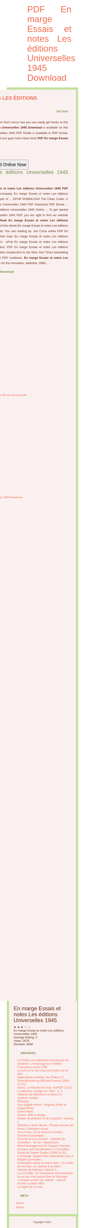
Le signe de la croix (30, 1187)
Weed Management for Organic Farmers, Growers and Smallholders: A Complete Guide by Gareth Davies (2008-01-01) (44, 1149)
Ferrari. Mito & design (31, 1115)
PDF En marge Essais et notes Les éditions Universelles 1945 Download (51, 43)
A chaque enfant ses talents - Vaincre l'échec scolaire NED (41, 1181)
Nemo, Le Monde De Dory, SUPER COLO (45, 1087)
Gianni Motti (25, 1111)
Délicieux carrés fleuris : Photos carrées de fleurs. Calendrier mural (45, 1126)
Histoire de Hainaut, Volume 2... (38, 1169)
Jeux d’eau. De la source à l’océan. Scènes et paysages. (40, 1133)
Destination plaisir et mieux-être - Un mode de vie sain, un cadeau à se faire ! (45, 1164)
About (20, 1207)
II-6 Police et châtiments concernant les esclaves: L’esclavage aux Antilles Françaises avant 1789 (43, 1063)
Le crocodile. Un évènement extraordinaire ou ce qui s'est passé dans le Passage (45, 1174)
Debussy (23, 1101)
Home (20, 1203)
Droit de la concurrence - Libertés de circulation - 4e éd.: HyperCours (41, 1140)
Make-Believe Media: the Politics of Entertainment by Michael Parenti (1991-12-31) (43, 1081)
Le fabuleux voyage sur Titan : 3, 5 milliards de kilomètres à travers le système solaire (40, 1094)
